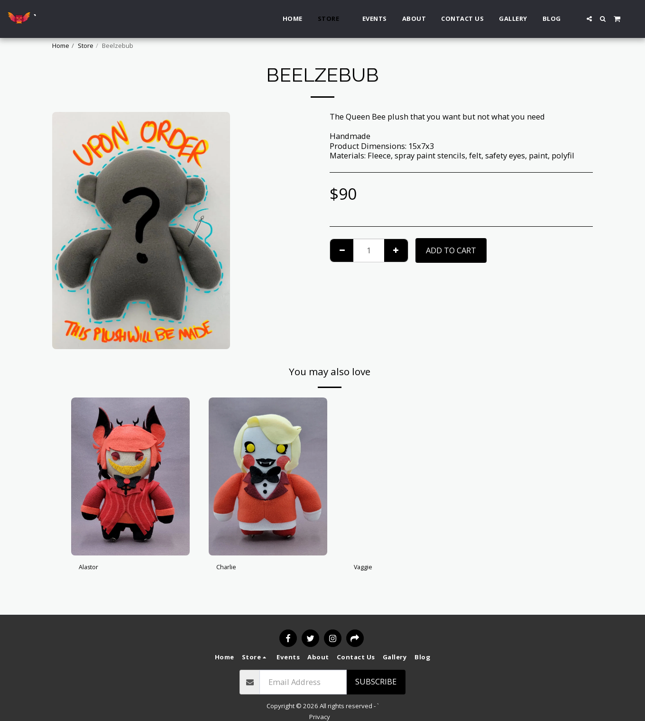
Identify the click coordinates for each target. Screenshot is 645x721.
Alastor (92, 568)
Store (85, 45)
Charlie (229, 568)
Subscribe (375, 681)
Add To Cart (451, 250)
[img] (130, 476)
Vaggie (366, 568)
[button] (589, 19)
